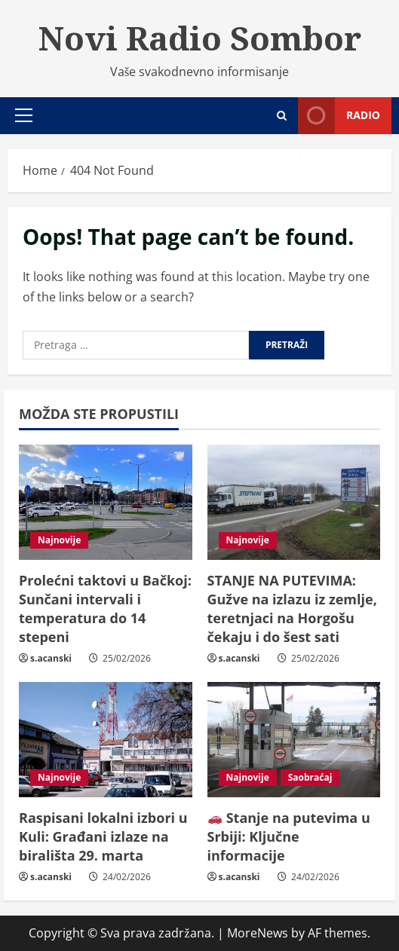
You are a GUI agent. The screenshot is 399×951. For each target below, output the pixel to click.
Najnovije (59, 540)
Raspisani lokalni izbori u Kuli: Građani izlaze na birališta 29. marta (103, 836)
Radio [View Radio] (339, 115)
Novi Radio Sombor (199, 37)
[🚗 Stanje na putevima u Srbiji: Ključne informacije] (294, 739)
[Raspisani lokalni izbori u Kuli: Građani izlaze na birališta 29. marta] (105, 739)
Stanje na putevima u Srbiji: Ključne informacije (288, 836)
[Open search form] (282, 115)
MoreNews (257, 933)
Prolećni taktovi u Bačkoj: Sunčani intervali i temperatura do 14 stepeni (105, 609)
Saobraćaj (310, 777)
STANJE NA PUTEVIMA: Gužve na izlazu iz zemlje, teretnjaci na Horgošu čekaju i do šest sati (292, 609)
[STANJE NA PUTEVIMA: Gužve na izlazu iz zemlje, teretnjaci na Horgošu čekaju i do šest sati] (294, 502)
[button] (24, 115)
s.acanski (51, 658)
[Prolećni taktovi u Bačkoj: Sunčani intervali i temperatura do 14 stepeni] (105, 502)
